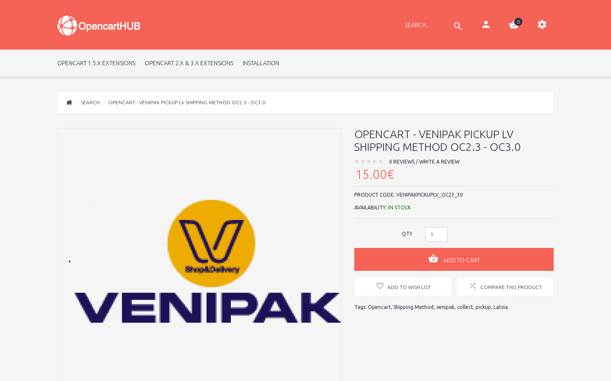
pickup (483, 307)
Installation (261, 63)
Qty (407, 233)
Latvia (500, 307)
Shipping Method (413, 307)
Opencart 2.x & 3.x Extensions (189, 63)
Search (90, 102)
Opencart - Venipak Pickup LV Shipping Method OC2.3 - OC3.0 (186, 102)
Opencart (379, 307)
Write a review (439, 161)
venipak (445, 307)
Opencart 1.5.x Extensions (96, 63)
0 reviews (402, 161)
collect (465, 307)
